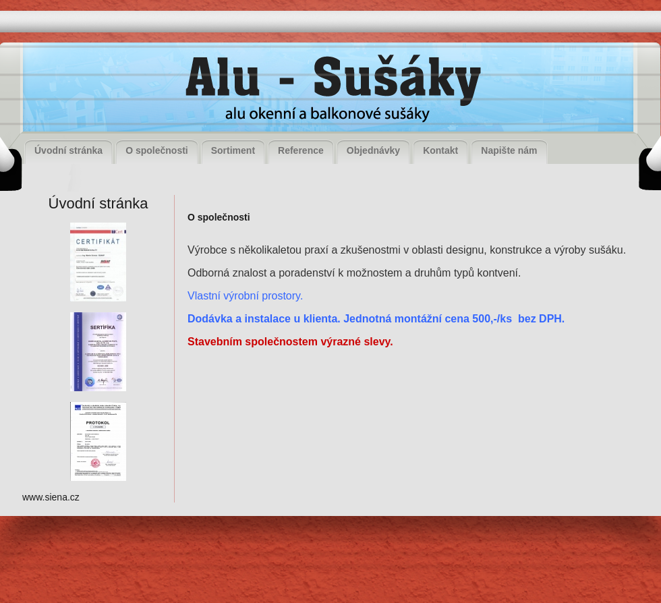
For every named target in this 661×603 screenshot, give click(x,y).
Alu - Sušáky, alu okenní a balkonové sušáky (329, 91)
